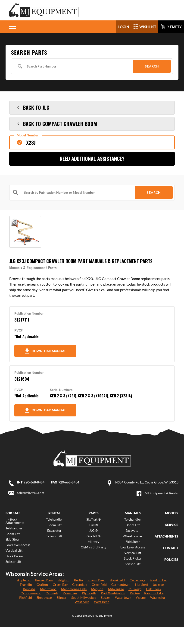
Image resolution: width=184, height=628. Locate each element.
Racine (135, 594)
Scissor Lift (13, 562)
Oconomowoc (31, 594)
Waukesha (157, 598)
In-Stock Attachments (15, 522)
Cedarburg (137, 581)
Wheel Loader (133, 536)
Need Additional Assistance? (92, 159)
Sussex (105, 598)
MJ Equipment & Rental (161, 494)
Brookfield (117, 581)
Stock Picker (14, 556)
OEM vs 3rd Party (93, 548)
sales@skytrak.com (30, 493)
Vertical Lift (14, 551)
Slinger (62, 598)
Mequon (97, 590)
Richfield (25, 598)
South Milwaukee (83, 598)
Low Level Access (18, 545)
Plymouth (89, 594)
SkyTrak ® (93, 520)
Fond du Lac (158, 581)
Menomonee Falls (74, 590)
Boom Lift (13, 534)
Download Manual (44, 351)
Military (93, 542)
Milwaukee (116, 590)
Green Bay (60, 585)
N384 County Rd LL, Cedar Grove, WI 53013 (146, 483)
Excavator (54, 531)
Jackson (158, 585)
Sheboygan (44, 598)
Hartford (141, 585)
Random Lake (153, 594)
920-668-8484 (163, 12)
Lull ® (93, 525)
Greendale (79, 585)
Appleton (24, 581)
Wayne (141, 598)
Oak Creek (153, 590)
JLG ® (93, 531)
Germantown (120, 585)
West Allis (82, 603)
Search (152, 67)
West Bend (101, 603)
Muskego (134, 590)
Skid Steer (13, 540)
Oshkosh (52, 594)
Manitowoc (48, 590)
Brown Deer (96, 581)
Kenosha (29, 590)
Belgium (63, 581)
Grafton (42, 585)
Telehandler (14, 529)
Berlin (78, 581)
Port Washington (113, 594)
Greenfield (99, 585)
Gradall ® (93, 536)
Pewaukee (70, 594)
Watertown (123, 598)
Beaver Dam (44, 581)
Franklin (26, 585)
